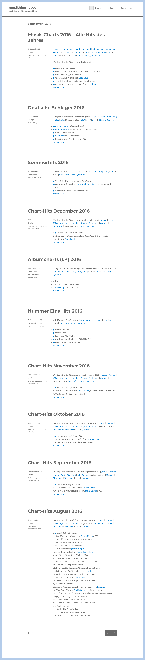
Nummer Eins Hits (35, 323)
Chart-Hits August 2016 (55, 511)
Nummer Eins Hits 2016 (55, 311)
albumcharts (36, 274)
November (67, 52)
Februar (64, 49)
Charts (98, 8)
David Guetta (83, 391)
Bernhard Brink (62, 129)
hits (29, 58)
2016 (29, 55)
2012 (98, 52)
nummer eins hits (38, 326)
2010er (81, 175)
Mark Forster (71, 239)
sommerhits (36, 178)
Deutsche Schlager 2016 (56, 107)
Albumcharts (32, 271)
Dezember (78, 52)
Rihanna (101, 587)
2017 (74, 55)
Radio (123, 8)
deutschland (41, 55)
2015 (55, 55)
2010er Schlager (106, 120)
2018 (79, 55)
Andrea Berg (58, 287)
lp (38, 277)
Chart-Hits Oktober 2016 (56, 414)
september (35, 480)
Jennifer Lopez (77, 549)
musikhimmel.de (22, 7)
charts (34, 55)
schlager (35, 123)
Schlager (111, 8)
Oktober (57, 52)
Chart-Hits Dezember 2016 (59, 211)
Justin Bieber (93, 439)
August (100, 49)
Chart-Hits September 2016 (59, 462)
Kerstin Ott (92, 84)
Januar (56, 49)
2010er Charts (96, 55)
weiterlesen (58, 87)
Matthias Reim (61, 126)
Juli (93, 49)
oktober (34, 432)
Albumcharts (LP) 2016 (54, 259)
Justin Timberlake (86, 184)
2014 (110, 52)
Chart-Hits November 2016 (59, 366)
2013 (104, 52)
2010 (86, 52)
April (78, 49)
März (72, 49)
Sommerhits (32, 174)
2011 (92, 52)
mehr (131, 8)
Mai (83, 49)
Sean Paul (83, 78)
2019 (85, 55)
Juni (89, 49)
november (35, 383)
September (110, 49)
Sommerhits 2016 (48, 162)
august (34, 526)
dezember (32, 228)
